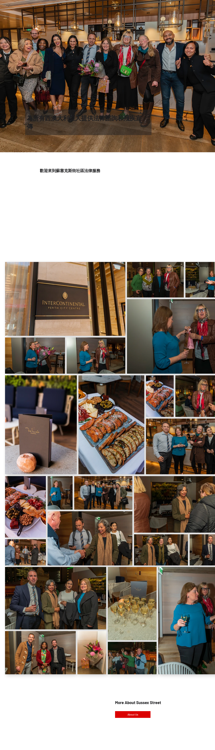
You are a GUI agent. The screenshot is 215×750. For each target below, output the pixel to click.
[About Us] (132, 714)
